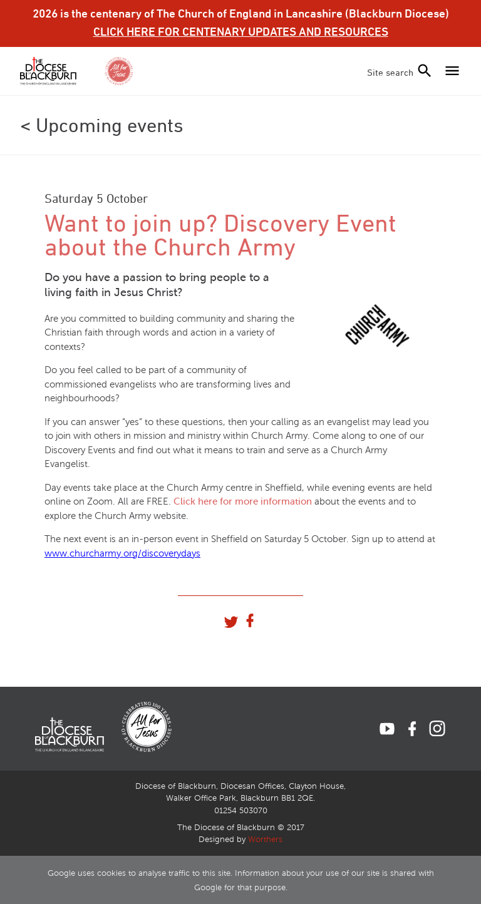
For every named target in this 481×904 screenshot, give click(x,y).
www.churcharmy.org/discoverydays (122, 553)
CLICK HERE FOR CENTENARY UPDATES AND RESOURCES (240, 31)
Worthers (265, 839)
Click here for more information (242, 501)
